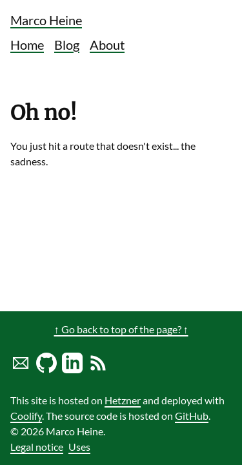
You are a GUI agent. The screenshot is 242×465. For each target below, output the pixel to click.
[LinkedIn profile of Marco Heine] (72, 369)
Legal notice (36, 446)
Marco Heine (46, 20)
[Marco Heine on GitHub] (46, 369)
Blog (66, 44)
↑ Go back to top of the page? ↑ (121, 329)
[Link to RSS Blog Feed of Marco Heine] (98, 369)
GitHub (191, 415)
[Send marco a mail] (20, 369)
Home (27, 44)
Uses (79, 446)
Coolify (26, 415)
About (107, 44)
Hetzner (123, 400)
